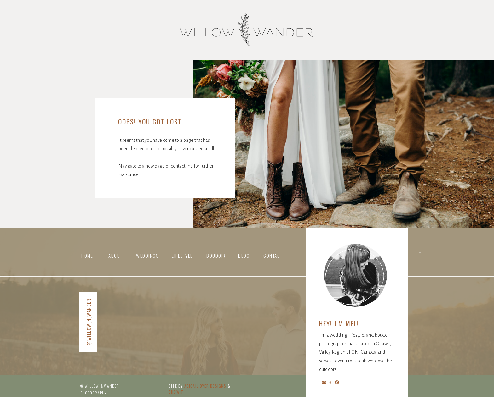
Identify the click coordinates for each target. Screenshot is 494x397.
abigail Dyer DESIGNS (205, 386)
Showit (176, 391)
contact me (182, 165)
